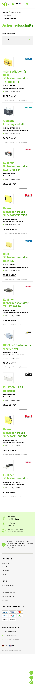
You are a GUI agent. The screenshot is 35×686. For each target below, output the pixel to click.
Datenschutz (6, 589)
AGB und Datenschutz (8, 593)
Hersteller (7, 40)
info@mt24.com (12, 548)
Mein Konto (5, 563)
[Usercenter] (23, 3)
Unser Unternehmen (8, 567)
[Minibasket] (27, 3)
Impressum (5, 600)
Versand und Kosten (8, 585)
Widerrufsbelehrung (8, 596)
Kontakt (4, 574)
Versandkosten (23, 100)
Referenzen (5, 570)
